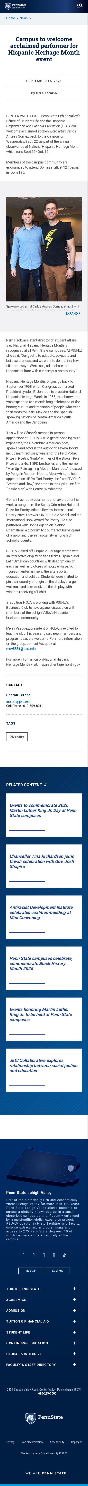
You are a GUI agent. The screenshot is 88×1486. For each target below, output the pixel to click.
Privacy (10, 1442)
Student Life (18, 1332)
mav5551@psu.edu (20, 649)
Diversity (17, 737)
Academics (16, 1300)
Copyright (76, 1442)
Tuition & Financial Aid (27, 1321)
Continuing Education (27, 1343)
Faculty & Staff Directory (31, 1365)
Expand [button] (72, 313)
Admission (15, 1311)
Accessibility (57, 1442)
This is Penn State (23, 1289)
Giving (57, 1271)
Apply (31, 1271)
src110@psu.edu (18, 702)
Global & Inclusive (24, 1354)
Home (10, 18)
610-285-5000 (47, 1393)
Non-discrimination (32, 1442)
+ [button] (74, 1289)
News (24, 18)
